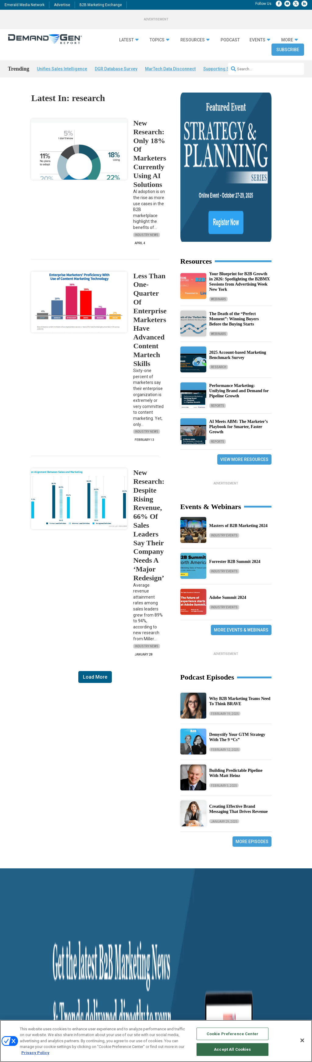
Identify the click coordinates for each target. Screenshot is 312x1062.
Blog (11, 988)
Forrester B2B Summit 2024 (235, 489)
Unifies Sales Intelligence (62, 68)
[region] (156, 1041)
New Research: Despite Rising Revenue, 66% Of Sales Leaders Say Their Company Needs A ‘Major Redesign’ (148, 525)
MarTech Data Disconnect (170, 68)
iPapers (132, 996)
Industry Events (224, 462)
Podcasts (15, 981)
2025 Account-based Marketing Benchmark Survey (237, 282)
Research (218, 294)
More (287, 40)
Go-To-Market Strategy (84, 966)
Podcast (230, 40)
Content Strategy (80, 950)
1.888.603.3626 (258, 946)
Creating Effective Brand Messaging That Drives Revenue (238, 736)
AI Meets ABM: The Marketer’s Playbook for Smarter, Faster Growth (238, 354)
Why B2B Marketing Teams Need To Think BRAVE (240, 629)
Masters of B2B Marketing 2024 (238, 453)
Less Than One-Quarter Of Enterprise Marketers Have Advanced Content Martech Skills (149, 319)
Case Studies (18, 966)
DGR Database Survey (116, 68)
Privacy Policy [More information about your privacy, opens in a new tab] (35, 1052)
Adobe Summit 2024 (227, 525)
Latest (126, 40)
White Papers (136, 988)
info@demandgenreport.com (268, 960)
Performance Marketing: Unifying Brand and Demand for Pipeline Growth (239, 318)
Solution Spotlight (22, 973)
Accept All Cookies (232, 1049)
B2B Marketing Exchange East (210, 988)
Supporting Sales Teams (227, 68)
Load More (95, 677)
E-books (132, 981)
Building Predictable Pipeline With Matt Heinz (236, 700)
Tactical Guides (138, 950)
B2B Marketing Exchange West (210, 981)
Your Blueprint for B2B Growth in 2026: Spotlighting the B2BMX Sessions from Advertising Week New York (239, 209)
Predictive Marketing (83, 981)
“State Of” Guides (140, 943)
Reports (217, 333)
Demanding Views (22, 950)
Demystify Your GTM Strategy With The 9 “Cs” (237, 665)
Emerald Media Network (24, 5)
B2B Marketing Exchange (101, 5)
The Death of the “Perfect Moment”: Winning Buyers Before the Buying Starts (234, 246)
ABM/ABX (75, 943)
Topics (157, 40)
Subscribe (287, 49)
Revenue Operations (83, 988)
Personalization (79, 973)
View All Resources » (142, 1004)
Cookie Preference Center (232, 1034)
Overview (193, 943)
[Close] (302, 1040)
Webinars (218, 226)
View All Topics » (80, 1004)
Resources (192, 40)
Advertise (62, 5)
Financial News (20, 958)
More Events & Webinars (241, 557)
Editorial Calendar (200, 958)
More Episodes (252, 769)
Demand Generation (82, 958)
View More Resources (244, 386)
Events (257, 40)
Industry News (146, 235)
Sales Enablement (81, 996)
